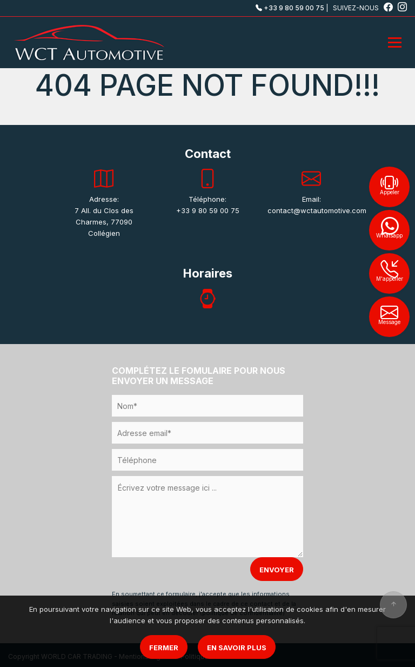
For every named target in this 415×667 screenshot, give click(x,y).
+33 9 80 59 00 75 (290, 8)
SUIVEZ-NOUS (363, 8)
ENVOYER (276, 569)
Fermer (163, 647)
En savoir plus (236, 647)
